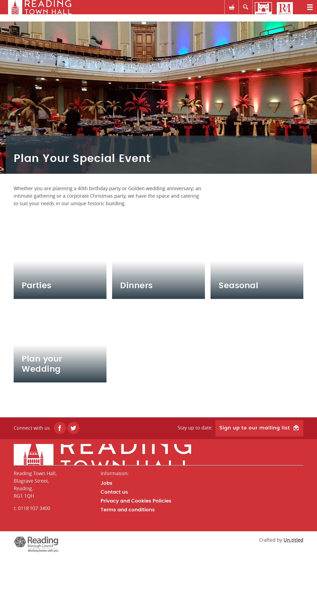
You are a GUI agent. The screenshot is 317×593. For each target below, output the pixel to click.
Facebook (60, 465)
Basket (220, 10)
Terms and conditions (128, 546)
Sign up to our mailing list (254, 464)
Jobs (106, 519)
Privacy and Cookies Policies (136, 537)
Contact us (114, 528)
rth (39, 10)
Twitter (73, 465)
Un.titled (293, 576)
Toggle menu (306, 10)
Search (242, 10)
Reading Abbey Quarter (263, 10)
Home (158, 490)
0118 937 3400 (34, 544)
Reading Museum (285, 10)
